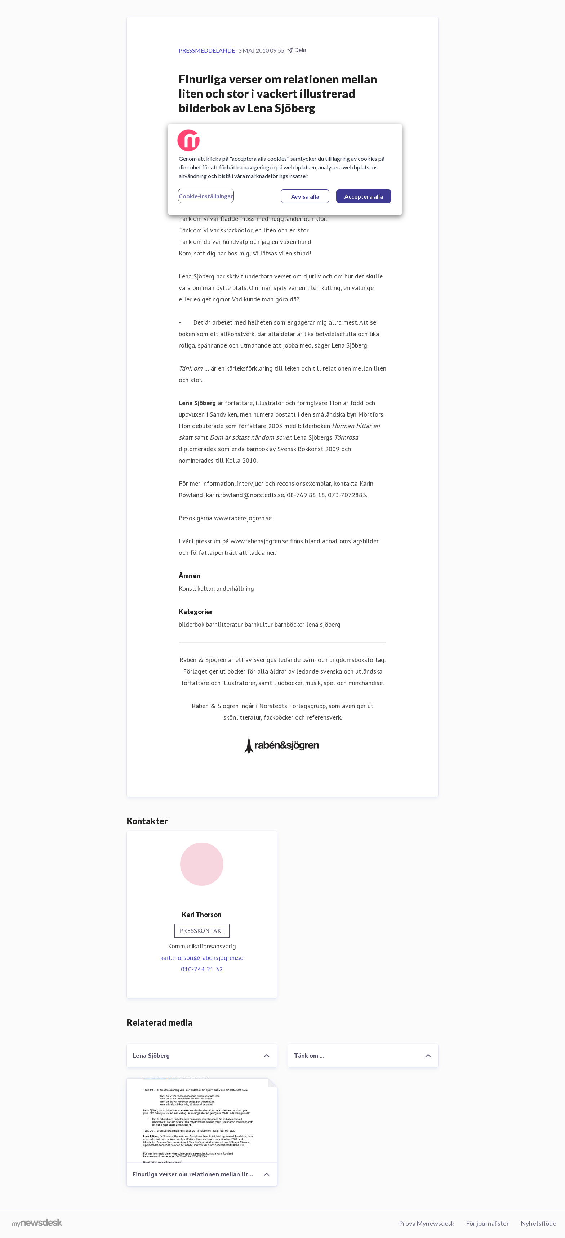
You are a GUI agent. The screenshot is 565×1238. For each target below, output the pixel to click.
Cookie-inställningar (206, 195)
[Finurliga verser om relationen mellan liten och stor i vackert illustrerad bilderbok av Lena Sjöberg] (202, 1121)
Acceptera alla (363, 196)
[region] (285, 169)
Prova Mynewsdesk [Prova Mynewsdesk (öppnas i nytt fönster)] (426, 1223)
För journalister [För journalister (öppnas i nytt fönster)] (487, 1223)
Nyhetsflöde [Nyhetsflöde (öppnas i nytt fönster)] (538, 1223)
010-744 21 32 (202, 969)
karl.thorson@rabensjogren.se (201, 957)
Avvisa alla (305, 196)
